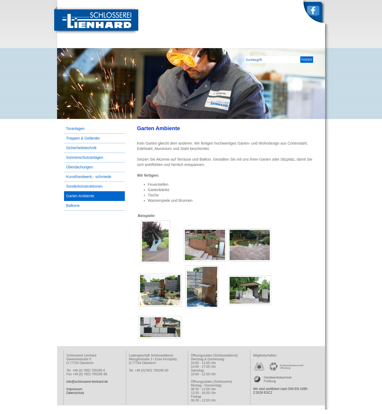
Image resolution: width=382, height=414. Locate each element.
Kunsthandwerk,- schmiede (88, 177)
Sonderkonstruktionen (84, 186)
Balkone (73, 205)
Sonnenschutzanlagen (84, 157)
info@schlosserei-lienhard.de (87, 382)
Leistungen (268, 44)
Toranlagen (75, 128)
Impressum (74, 389)
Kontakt (314, 44)
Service (292, 44)
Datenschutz (75, 393)
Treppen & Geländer (83, 138)
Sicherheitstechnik (81, 148)
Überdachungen (79, 167)
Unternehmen (239, 44)
